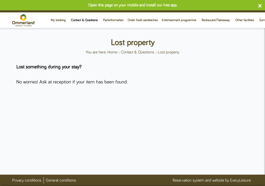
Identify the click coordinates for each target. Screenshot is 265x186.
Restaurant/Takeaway (216, 20)
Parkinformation (113, 20)
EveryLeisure (240, 180)
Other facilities (244, 20)
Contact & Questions (84, 20)
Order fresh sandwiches (143, 20)
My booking (58, 20)
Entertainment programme (179, 20)
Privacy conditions (26, 180)
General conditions (61, 180)
